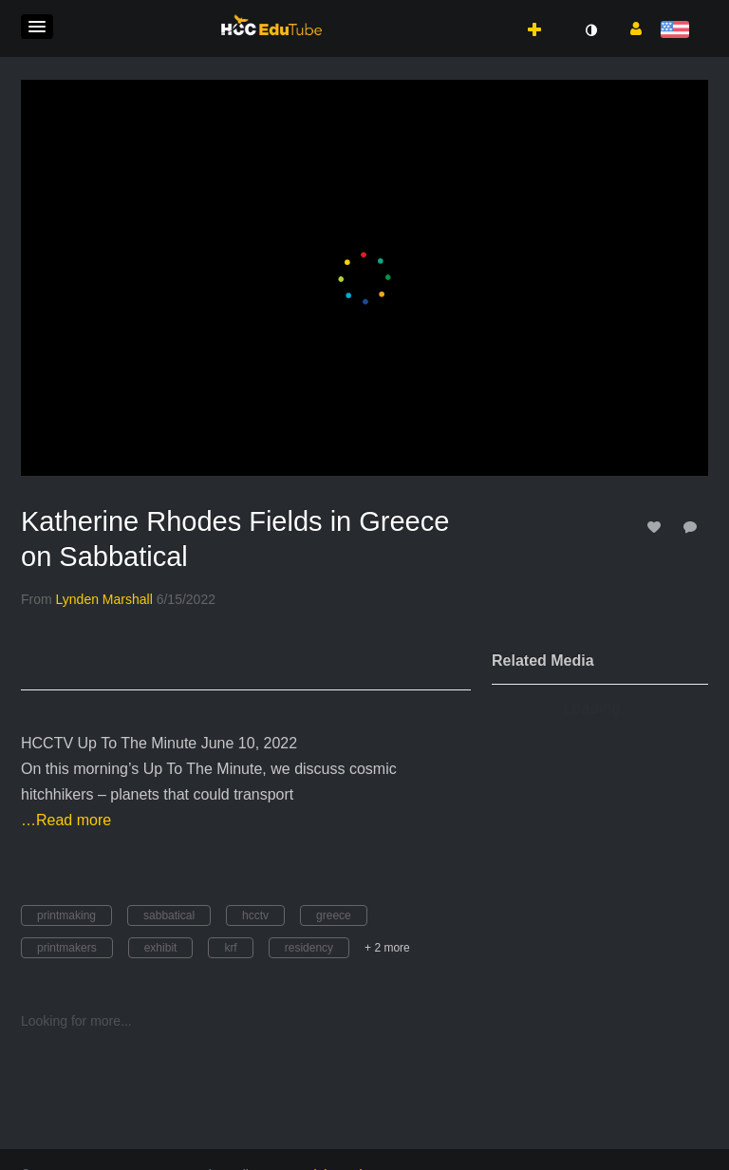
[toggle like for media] (656, 527)
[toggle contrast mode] (590, 30)
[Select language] (678, 30)
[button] (37, 26)
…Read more (66, 820)
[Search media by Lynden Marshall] (104, 599)
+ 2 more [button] (387, 947)
